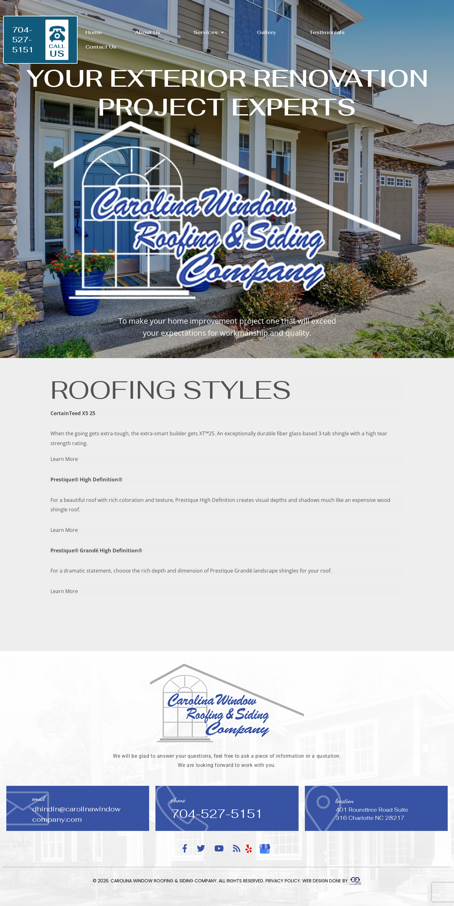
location (344, 801)
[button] (209, 32)
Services (209, 32)
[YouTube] (219, 849)
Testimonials (327, 32)
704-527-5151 (23, 39)
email (38, 799)
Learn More (64, 459)
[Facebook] (184, 849)
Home (93, 32)
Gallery (266, 32)
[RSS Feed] (236, 849)
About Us (147, 32)
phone (178, 800)
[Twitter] (201, 849)
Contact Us (100, 47)
